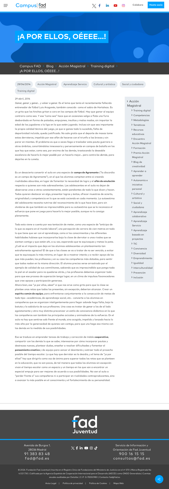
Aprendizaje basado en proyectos (139, 234)
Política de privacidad (73, 484)
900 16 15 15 (132, 454)
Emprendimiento (142, 258)
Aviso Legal (50, 484)
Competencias (141, 115)
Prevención (139, 273)
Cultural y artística (104, 84)
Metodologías (141, 120)
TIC (135, 244)
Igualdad (138, 263)
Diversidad (139, 253)
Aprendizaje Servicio (75, 84)
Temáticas (139, 125)
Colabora (138, 5)
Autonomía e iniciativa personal (140, 184)
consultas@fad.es (131, 458)
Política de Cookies (98, 484)
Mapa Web (118, 484)
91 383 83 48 (37, 454)
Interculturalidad (143, 268)
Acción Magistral (47, 84)
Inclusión (138, 277)
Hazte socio (156, 5)
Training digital (26, 91)
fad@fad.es (37, 458)
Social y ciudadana (132, 84)
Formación (139, 148)
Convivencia (140, 249)
